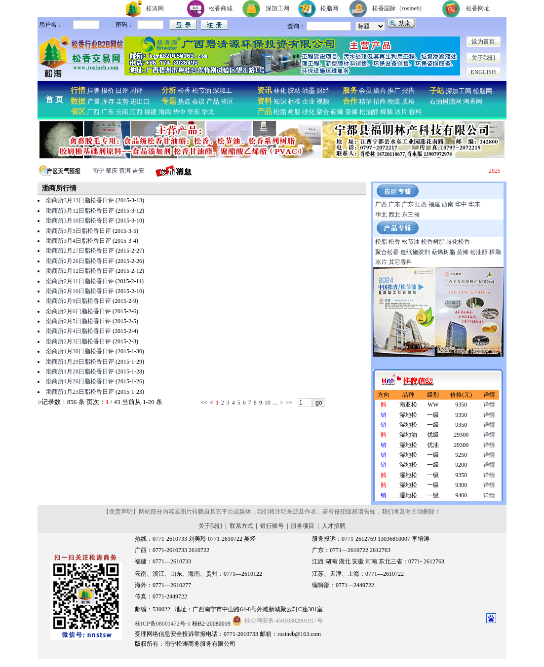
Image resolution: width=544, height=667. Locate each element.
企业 (308, 101)
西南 (448, 204)
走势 (122, 101)
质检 (408, 101)
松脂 (279, 111)
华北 (207, 111)
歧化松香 (458, 241)
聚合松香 (387, 252)
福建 (150, 111)
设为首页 (483, 41)
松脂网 (329, 8)
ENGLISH (483, 72)
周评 (136, 90)
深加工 (222, 90)
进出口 (140, 101)
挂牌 (93, 90)
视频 (322, 101)
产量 (93, 101)
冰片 (400, 111)
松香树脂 (433, 241)
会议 (198, 101)
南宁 (98, 170)
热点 (184, 101)
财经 (322, 90)
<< (203, 402)
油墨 (308, 90)
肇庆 (111, 170)
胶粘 (294, 90)
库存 (108, 101)
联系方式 (241, 525)
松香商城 (221, 8)
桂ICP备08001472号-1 (163, 623)
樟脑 (386, 111)
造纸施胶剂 (415, 252)
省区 (227, 101)
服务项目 (302, 525)
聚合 (322, 111)
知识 (279, 101)
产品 (212, 101)
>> (288, 402)
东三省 (411, 214)
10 (268, 402)
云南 (122, 111)
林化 (279, 90)
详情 (489, 404)
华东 (193, 111)
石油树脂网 (445, 101)
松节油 (201, 90)
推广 (394, 90)
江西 (136, 111)
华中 (179, 111)
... (275, 402)
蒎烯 (351, 111)
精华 (365, 101)
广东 (107, 111)
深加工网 (277, 8)
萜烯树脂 (443, 252)
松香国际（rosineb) (396, 8)
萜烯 (337, 111)
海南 (164, 111)
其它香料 (400, 262)
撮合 (379, 90)
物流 (394, 101)
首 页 (54, 99)
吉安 (138, 170)
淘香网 (472, 101)
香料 (415, 111)
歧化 (308, 111)
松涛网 (155, 8)
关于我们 (483, 57)
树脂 (294, 111)
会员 (365, 90)
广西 (93, 111)
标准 (294, 101)
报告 (408, 90)
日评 (122, 90)
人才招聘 (334, 525)
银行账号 (272, 525)
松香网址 (478, 8)
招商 (379, 101)
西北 (394, 214)
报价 (107, 90)
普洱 (125, 170)
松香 (183, 90)
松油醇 (369, 111)
